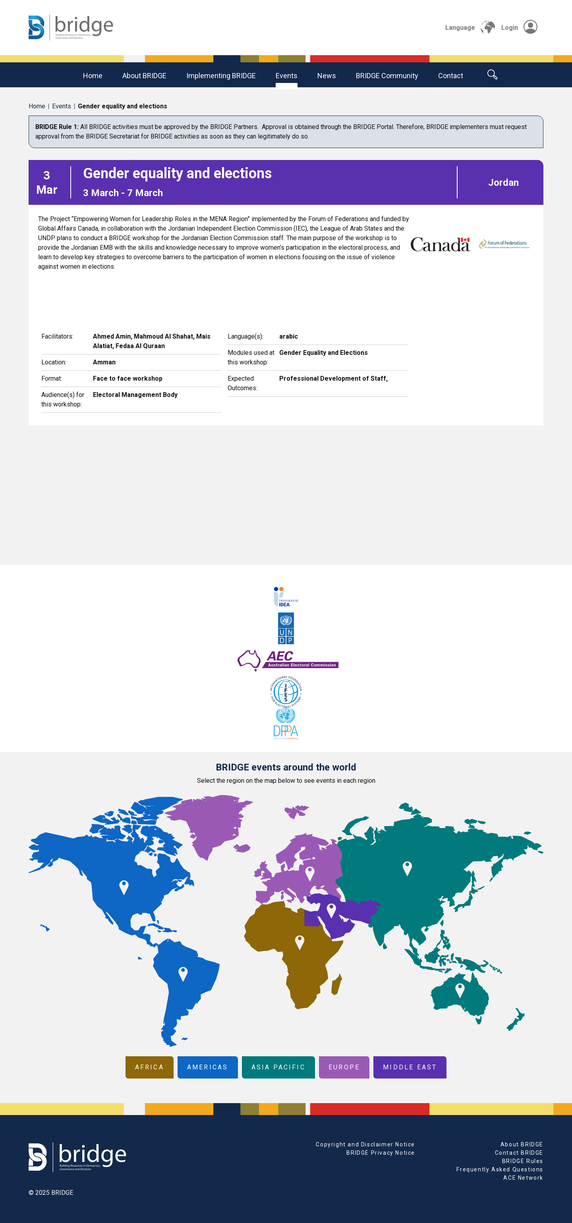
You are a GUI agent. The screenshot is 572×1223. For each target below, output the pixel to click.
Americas (207, 1067)
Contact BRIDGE (519, 1153)
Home (92, 75)
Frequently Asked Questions (499, 1169)
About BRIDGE (144, 75)
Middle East (410, 1067)
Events (287, 75)
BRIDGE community (387, 75)
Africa (149, 1067)
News (326, 75)
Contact (450, 75)
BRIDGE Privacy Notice (380, 1153)
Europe (344, 1067)
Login (519, 27)
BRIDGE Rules (522, 1161)
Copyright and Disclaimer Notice (365, 1144)
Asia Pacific (278, 1067)
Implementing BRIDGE (221, 75)
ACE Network (523, 1178)
